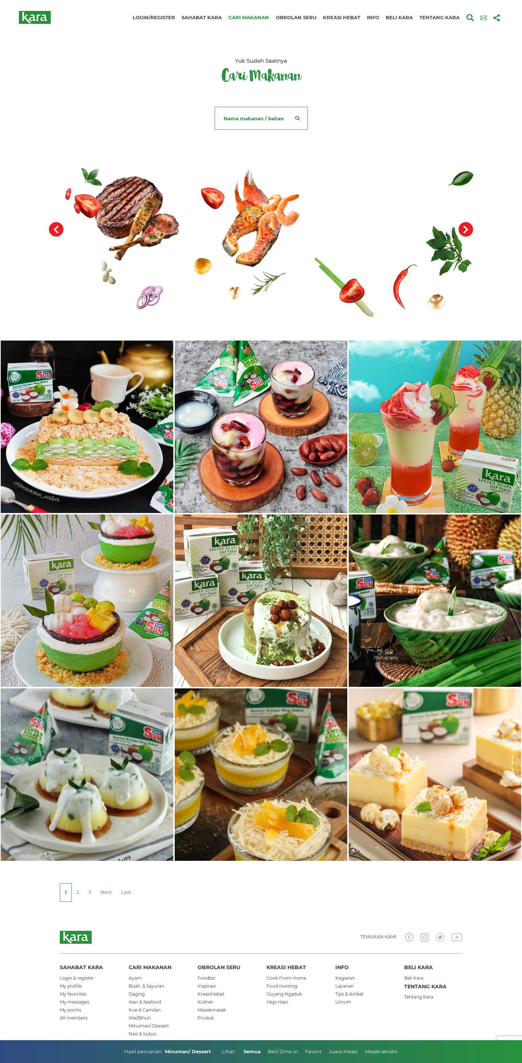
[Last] (126, 892)
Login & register (77, 978)
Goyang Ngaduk (284, 994)
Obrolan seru (296, 17)
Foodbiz (206, 978)
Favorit (313, 1051)
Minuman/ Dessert (149, 1026)
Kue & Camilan (145, 1010)
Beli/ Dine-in (283, 1051)
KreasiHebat (211, 994)
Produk (206, 1018)
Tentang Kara (418, 997)
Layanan (344, 986)
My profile (71, 986)
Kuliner (205, 1002)
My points (70, 1010)
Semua (252, 1051)
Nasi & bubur (143, 1034)
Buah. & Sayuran (146, 986)
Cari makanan (248, 17)
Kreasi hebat (341, 17)
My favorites (73, 994)
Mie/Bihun (140, 1018)
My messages (74, 1002)
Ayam (135, 978)
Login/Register (154, 17)
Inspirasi (207, 986)
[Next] (106, 892)
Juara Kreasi (343, 1051)
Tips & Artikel (349, 994)
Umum (343, 1002)
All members (74, 1018)
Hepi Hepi (277, 1002)
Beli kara (399, 17)
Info (373, 17)
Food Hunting (281, 986)
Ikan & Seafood (145, 1002)
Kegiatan (345, 978)
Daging (137, 994)
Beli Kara (413, 978)
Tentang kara (439, 17)
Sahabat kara (202, 17)
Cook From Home (286, 978)
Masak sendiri (381, 1051)
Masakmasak (212, 1010)
